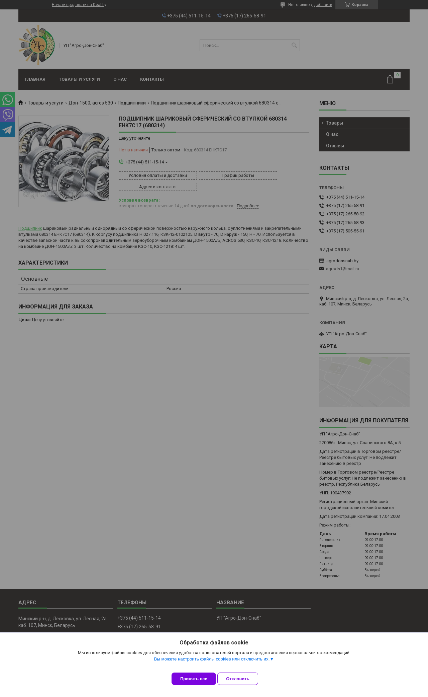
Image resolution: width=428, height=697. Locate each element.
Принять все (193, 678)
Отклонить (242, 678)
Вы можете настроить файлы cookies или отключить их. (212, 664)
